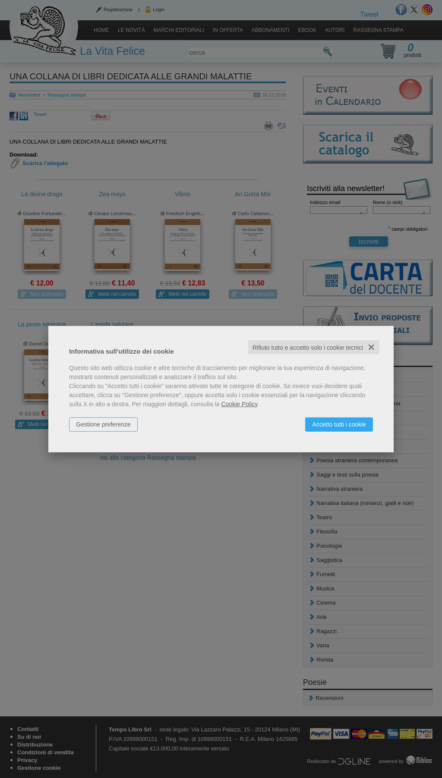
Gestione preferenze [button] (103, 423)
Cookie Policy (239, 403)
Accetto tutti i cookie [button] (339, 423)
